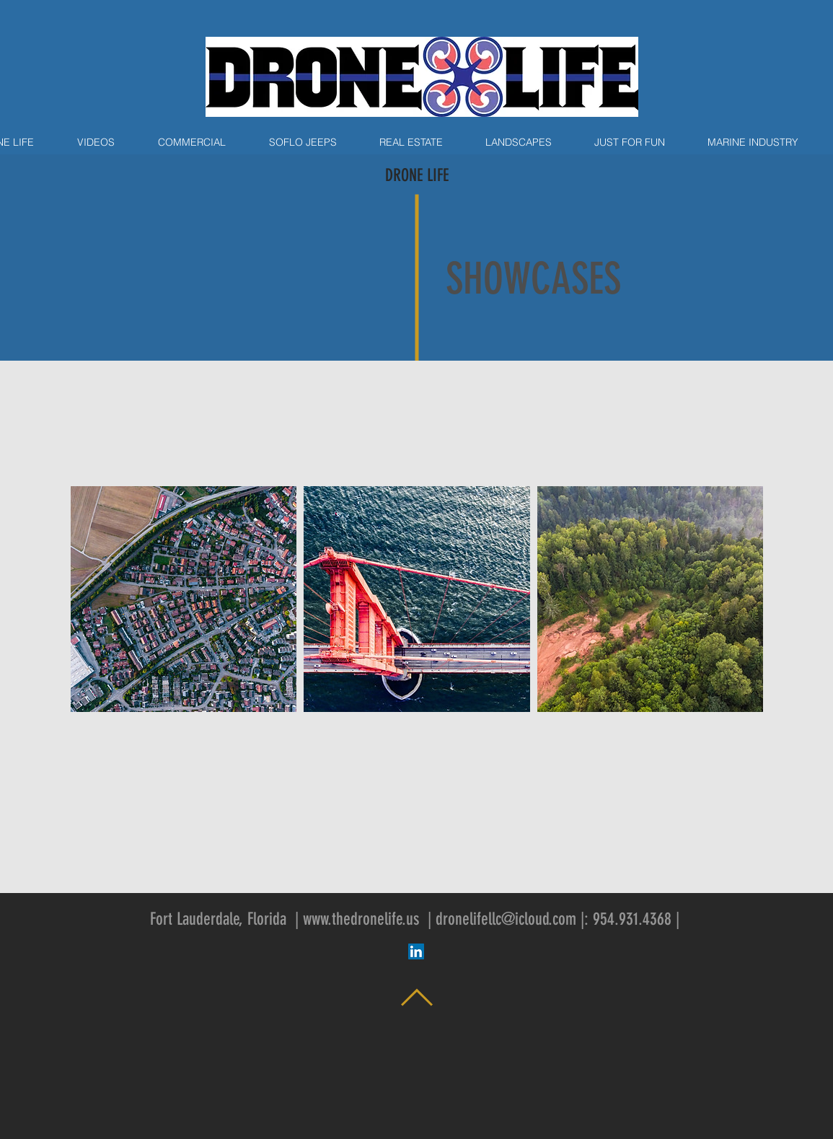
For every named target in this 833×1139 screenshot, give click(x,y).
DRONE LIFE (417, 175)
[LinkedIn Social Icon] (416, 951)
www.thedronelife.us (361, 919)
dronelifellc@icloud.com (506, 919)
